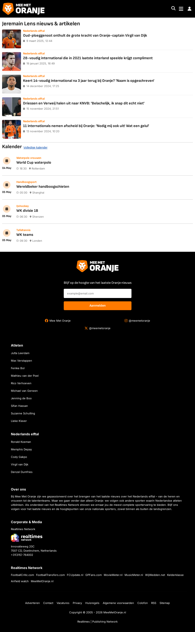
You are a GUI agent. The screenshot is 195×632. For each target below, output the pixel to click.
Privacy (77, 603)
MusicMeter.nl (134, 575)
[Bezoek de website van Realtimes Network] (26, 538)
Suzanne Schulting (23, 413)
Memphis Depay (21, 449)
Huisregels (92, 603)
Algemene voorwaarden (118, 603)
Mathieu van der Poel (25, 375)
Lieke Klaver (19, 421)
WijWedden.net (155, 575)
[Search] (173, 8)
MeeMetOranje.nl (42, 581)
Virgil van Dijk (19, 464)
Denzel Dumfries (21, 472)
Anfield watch (20, 581)
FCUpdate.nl (75, 575)
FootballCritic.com (22, 575)
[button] (189, 9)
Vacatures (63, 603)
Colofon (142, 603)
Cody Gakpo (19, 457)
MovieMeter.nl (113, 575)
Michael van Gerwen (24, 390)
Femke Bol (18, 368)
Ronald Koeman (21, 441)
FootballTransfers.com (50, 575)
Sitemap (165, 603)
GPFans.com (93, 575)
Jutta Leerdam (20, 353)
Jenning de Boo (21, 398)
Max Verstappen (21, 360)
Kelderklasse (175, 575)
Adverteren (32, 603)
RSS (153, 603)
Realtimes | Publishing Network (97, 621)
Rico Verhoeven (21, 383)
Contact (48, 603)
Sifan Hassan (19, 405)
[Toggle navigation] (181, 8)
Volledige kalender (35, 147)
